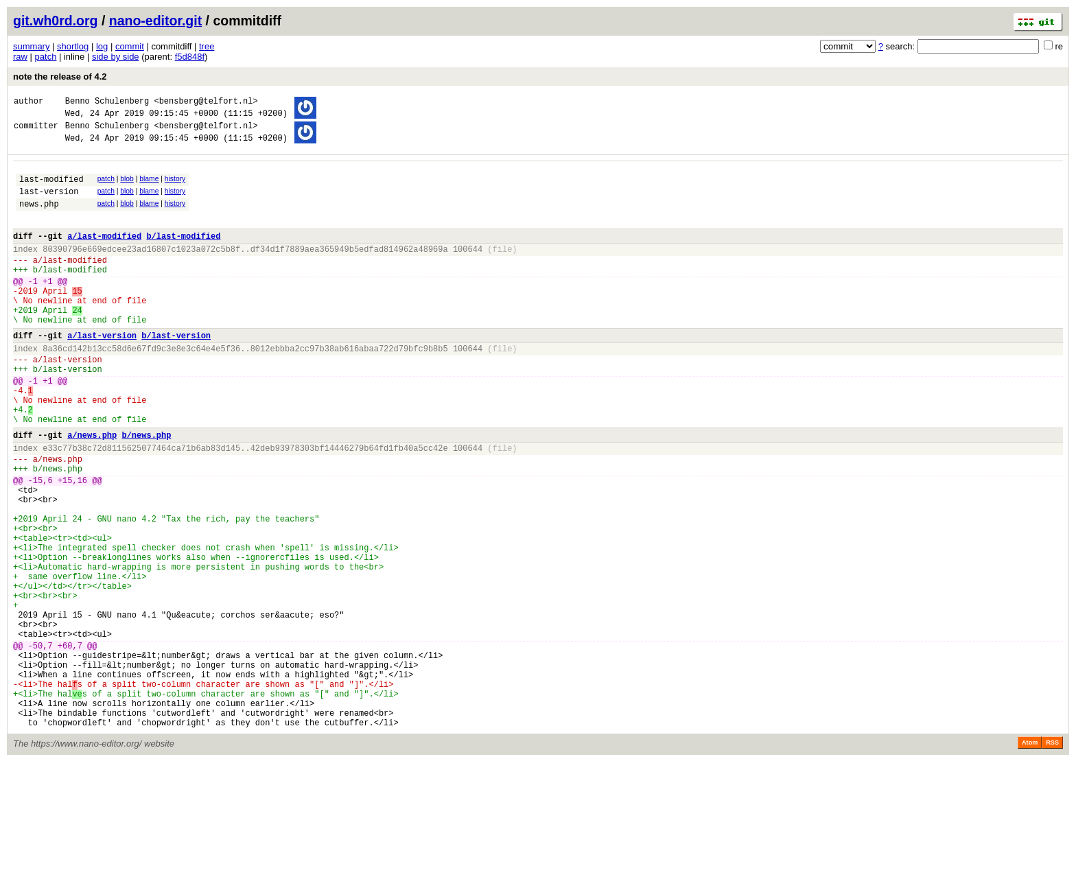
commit (129, 46)
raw (20, 56)
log (102, 46)
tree (206, 46)
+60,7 (70, 744)
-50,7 (40, 744)
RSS (1052, 857)
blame (149, 187)
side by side (115, 56)
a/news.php (92, 490)
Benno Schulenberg (107, 102)
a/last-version (102, 372)
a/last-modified (104, 254)
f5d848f (189, 56)
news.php (39, 218)
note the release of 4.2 (60, 76)
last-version (48, 203)
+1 (47, 308)
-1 (33, 308)
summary (31, 46)
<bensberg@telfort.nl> (205, 102)
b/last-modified (183, 254)
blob (127, 187)
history (175, 187)
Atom (1030, 857)
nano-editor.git (155, 20)
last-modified (51, 189)
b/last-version (176, 372)
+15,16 (72, 544)
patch (46, 56)
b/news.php (146, 490)
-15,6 (40, 544)
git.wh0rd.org (55, 20)
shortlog (73, 46)
